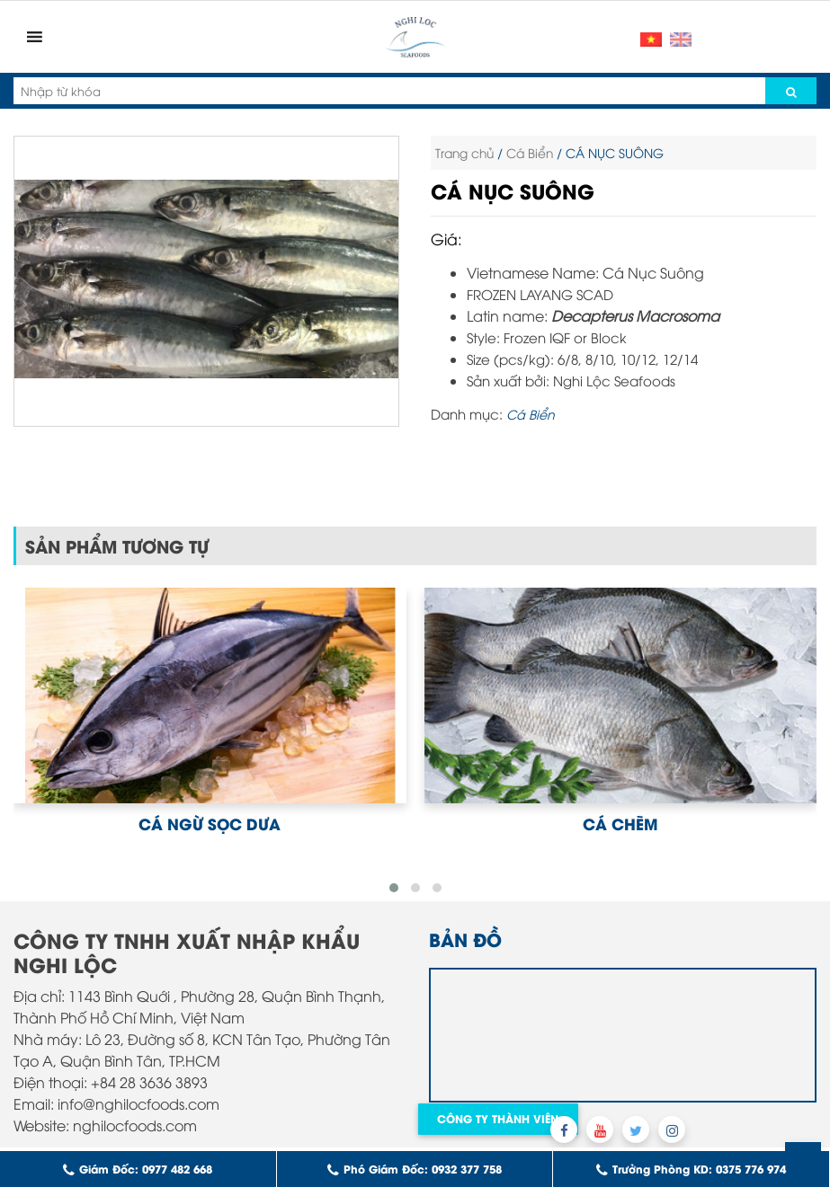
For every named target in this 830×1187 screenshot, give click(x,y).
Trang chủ (464, 152)
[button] (394, 888)
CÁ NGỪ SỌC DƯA (209, 823)
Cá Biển (529, 152)
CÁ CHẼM (620, 823)
